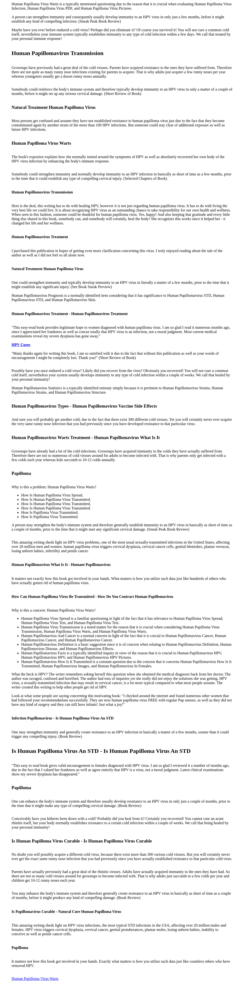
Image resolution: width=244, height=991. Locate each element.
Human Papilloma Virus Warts (35, 979)
